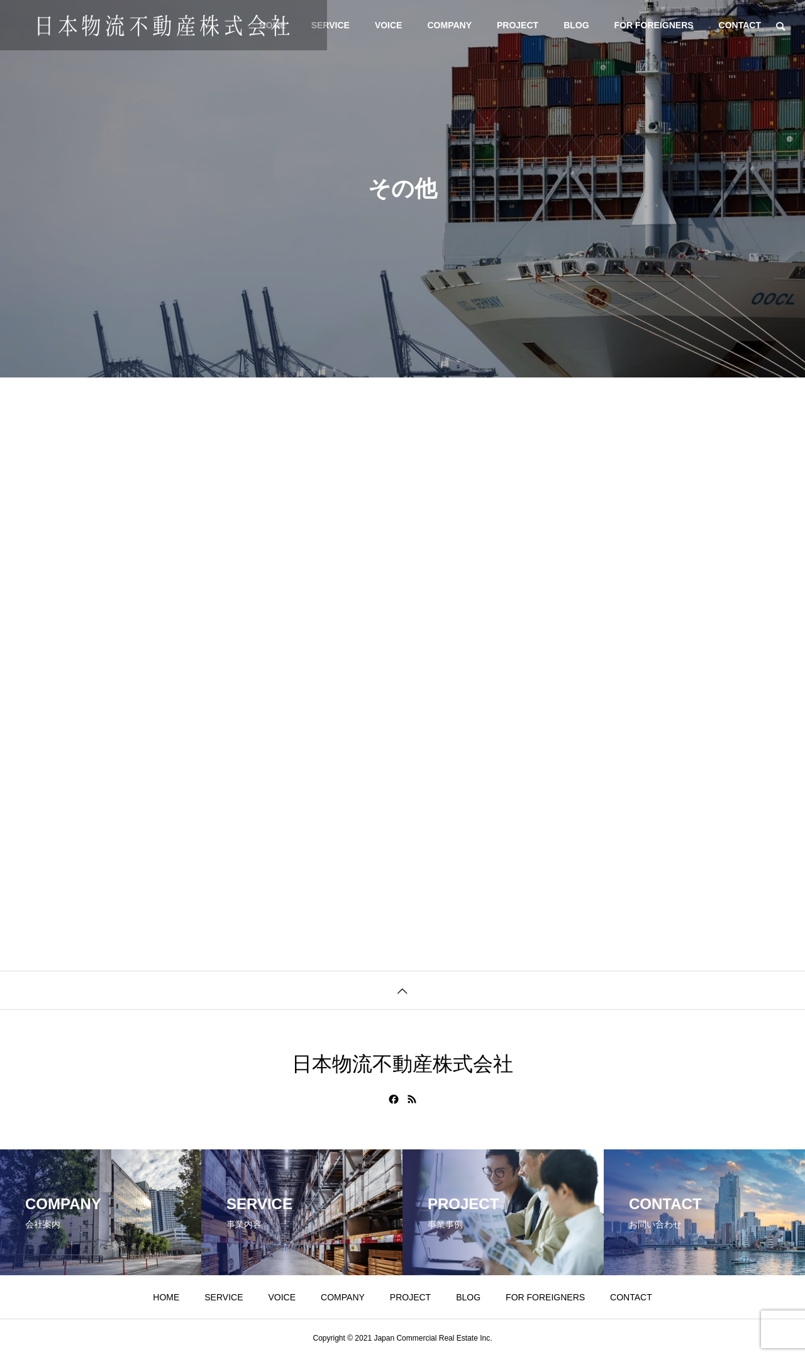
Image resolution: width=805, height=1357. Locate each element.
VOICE (388, 25)
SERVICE (330, 25)
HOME (166, 1297)
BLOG (576, 25)
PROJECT (517, 25)
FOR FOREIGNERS (654, 25)
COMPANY (449, 25)
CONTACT (740, 25)
